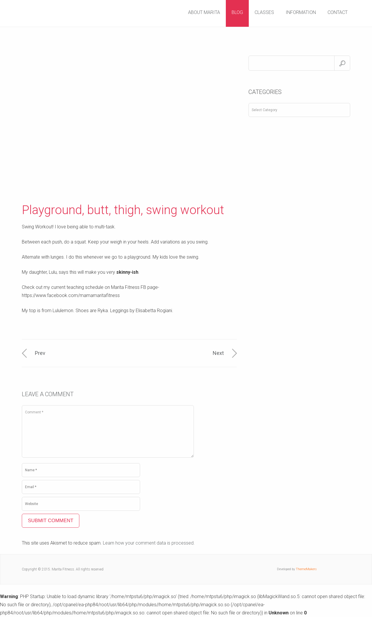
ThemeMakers (306, 569)
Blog (237, 12)
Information (301, 12)
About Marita (204, 12)
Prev (40, 353)
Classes (264, 12)
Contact (338, 12)
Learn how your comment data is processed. (149, 543)
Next (218, 353)
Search (342, 63)
